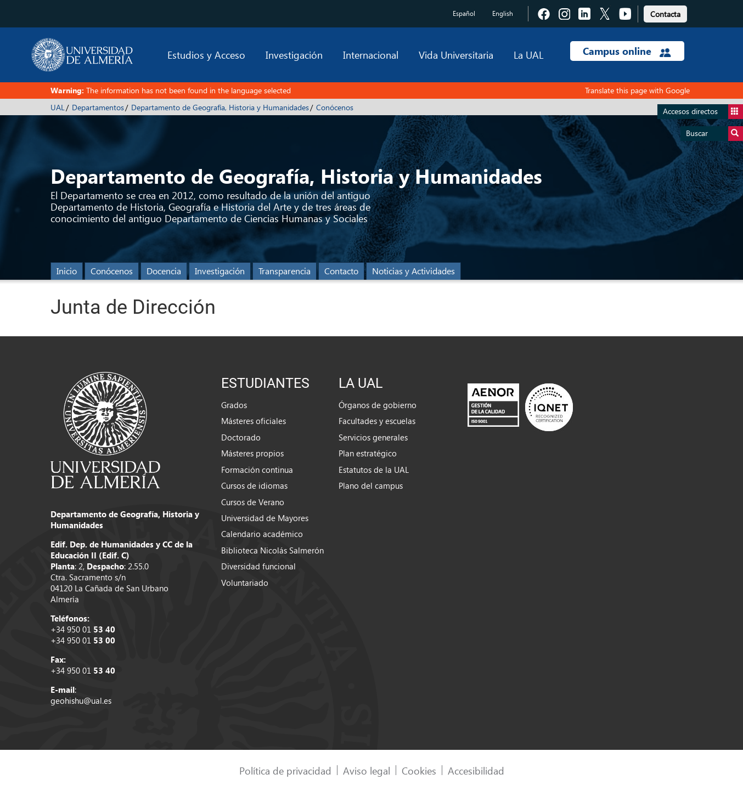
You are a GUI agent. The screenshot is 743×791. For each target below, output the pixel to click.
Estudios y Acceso (206, 54)
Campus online (627, 51)
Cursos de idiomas (254, 485)
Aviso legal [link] (366, 770)
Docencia (164, 270)
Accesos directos (703, 111)
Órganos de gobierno (377, 404)
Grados (234, 404)
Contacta (665, 14)
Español (464, 13)
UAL (57, 107)
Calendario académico (262, 533)
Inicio (67, 270)
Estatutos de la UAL (374, 469)
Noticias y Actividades (413, 270)
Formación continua (257, 469)
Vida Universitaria (456, 54)
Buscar (714, 133)
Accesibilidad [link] (476, 770)
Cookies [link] (419, 770)
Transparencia (284, 270)
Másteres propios (252, 453)
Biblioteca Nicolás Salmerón (272, 550)
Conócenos (334, 107)
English (502, 13)
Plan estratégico (368, 453)
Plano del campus (371, 485)
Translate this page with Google (637, 90)
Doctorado (241, 437)
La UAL (528, 54)
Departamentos (98, 107)
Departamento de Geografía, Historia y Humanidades (220, 107)
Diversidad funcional (258, 566)
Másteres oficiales (253, 420)
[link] (665, 12)
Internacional (370, 54)
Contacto (341, 270)
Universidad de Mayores (264, 517)
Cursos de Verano (252, 501)
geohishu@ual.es (80, 700)
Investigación (294, 54)
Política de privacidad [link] (285, 770)
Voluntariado (244, 582)
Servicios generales (373, 437)
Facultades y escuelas (377, 420)
